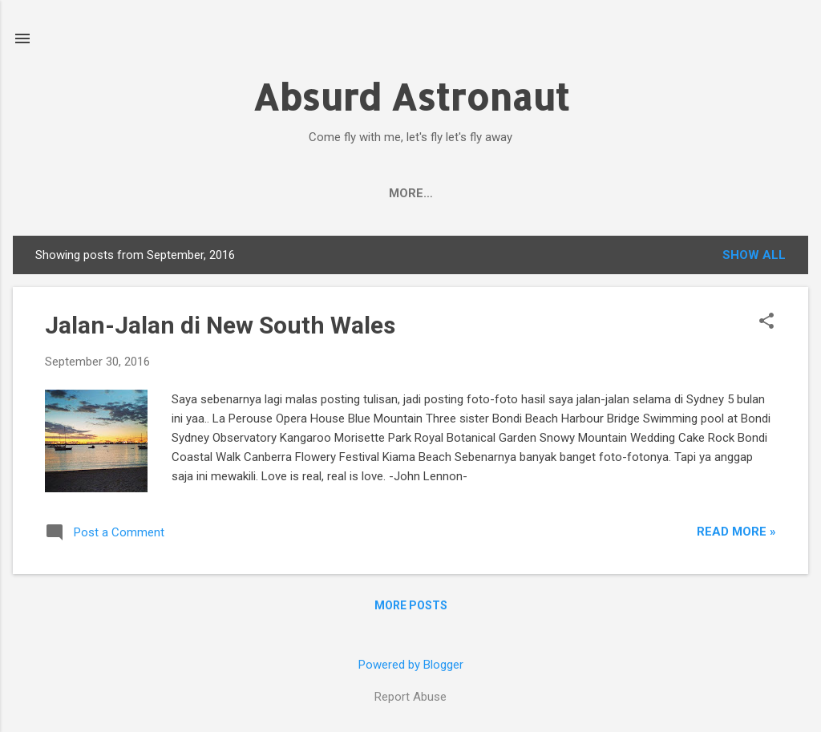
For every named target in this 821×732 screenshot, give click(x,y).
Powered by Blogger (410, 664)
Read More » (736, 531)
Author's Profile (225, 193)
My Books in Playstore (664, 193)
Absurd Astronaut (411, 96)
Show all (754, 255)
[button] (766, 322)
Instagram (523, 193)
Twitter (431, 193)
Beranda (110, 193)
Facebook (343, 193)
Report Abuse (410, 697)
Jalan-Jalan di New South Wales (220, 325)
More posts (410, 605)
